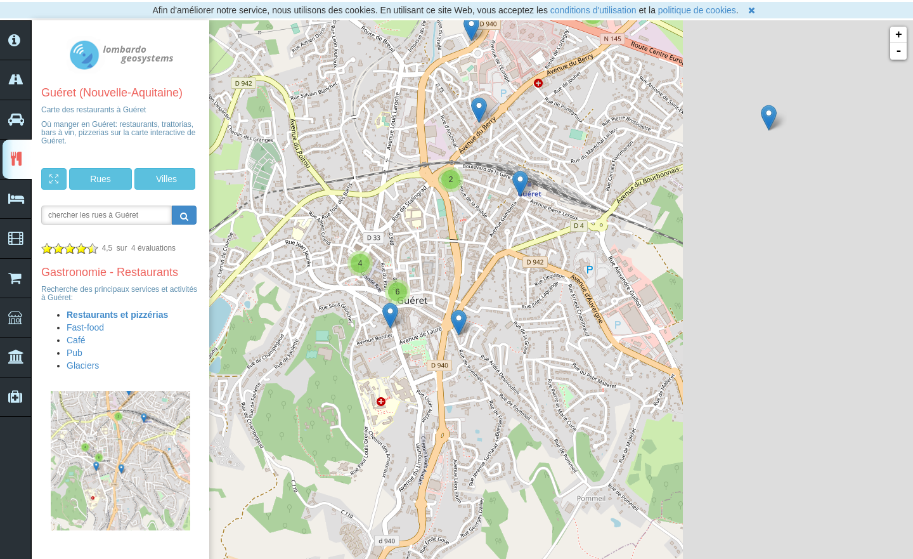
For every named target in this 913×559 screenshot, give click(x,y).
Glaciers (83, 365)
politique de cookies (697, 10)
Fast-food (85, 327)
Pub (74, 353)
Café (76, 340)
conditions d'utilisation (593, 10)
